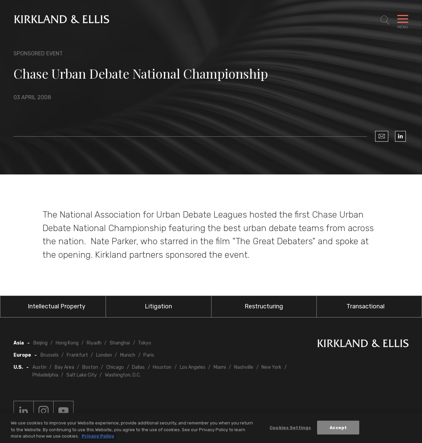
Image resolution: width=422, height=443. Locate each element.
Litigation (158, 306)
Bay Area (64, 367)
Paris (148, 355)
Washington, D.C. (123, 375)
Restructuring (264, 306)
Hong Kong (67, 343)
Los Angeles (192, 367)
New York (271, 367)
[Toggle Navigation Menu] (403, 20)
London (104, 355)
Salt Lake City (81, 375)
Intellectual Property (56, 306)
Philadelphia (45, 375)
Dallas (138, 367)
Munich (127, 355)
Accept (338, 427)
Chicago (115, 367)
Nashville (243, 367)
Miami (220, 367)
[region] (211, 428)
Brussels (49, 355)
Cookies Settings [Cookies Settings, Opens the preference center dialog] (290, 427)
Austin (39, 367)
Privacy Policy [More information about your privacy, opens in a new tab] (98, 436)
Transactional (365, 306)
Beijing (40, 343)
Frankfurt (77, 355)
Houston (162, 367)
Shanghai (120, 343)
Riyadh (94, 343)
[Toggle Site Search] (385, 20)
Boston (90, 367)
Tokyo (144, 343)
